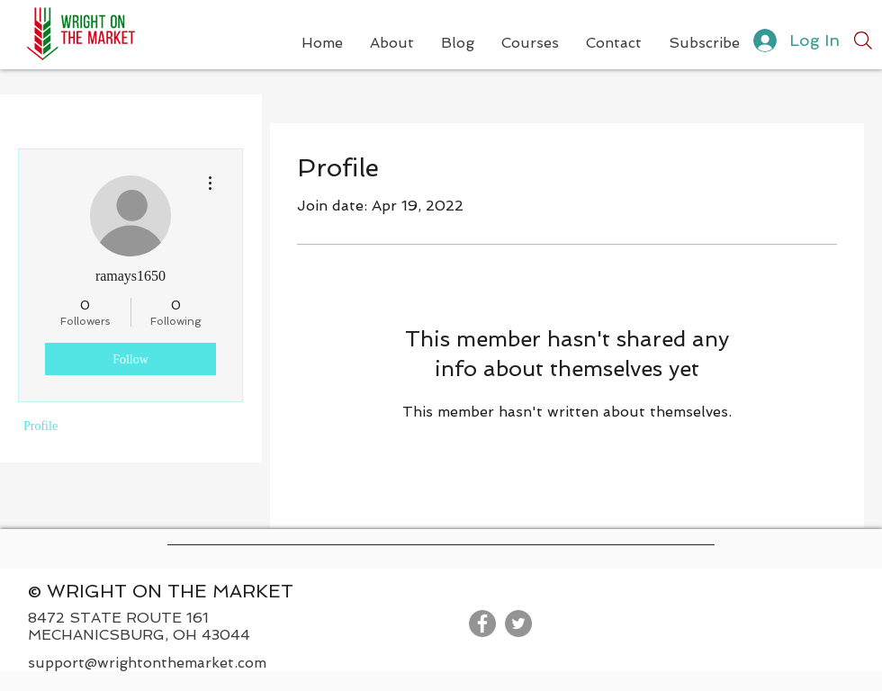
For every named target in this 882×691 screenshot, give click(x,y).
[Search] (863, 40)
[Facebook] (482, 623)
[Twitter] (518, 623)
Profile (40, 426)
